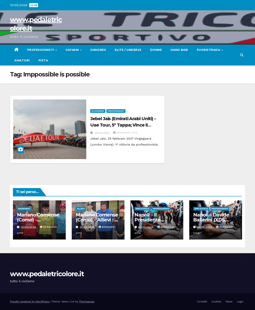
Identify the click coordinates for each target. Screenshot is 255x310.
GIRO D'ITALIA (142, 209)
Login (240, 301)
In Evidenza (97, 111)
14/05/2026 (205, 227)
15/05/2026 (29, 227)
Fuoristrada (209, 50)
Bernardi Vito (125, 132)
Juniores (98, 50)
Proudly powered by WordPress (30, 301)
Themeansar (86, 301)
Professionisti (41, 50)
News (229, 301)
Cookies (216, 301)
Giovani (73, 50)
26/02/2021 (102, 132)
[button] (241, 55)
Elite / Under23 (128, 50)
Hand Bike (179, 50)
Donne (156, 50)
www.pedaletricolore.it (47, 274)
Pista (43, 60)
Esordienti (24, 209)
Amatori (22, 60)
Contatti (202, 301)
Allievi (80, 209)
